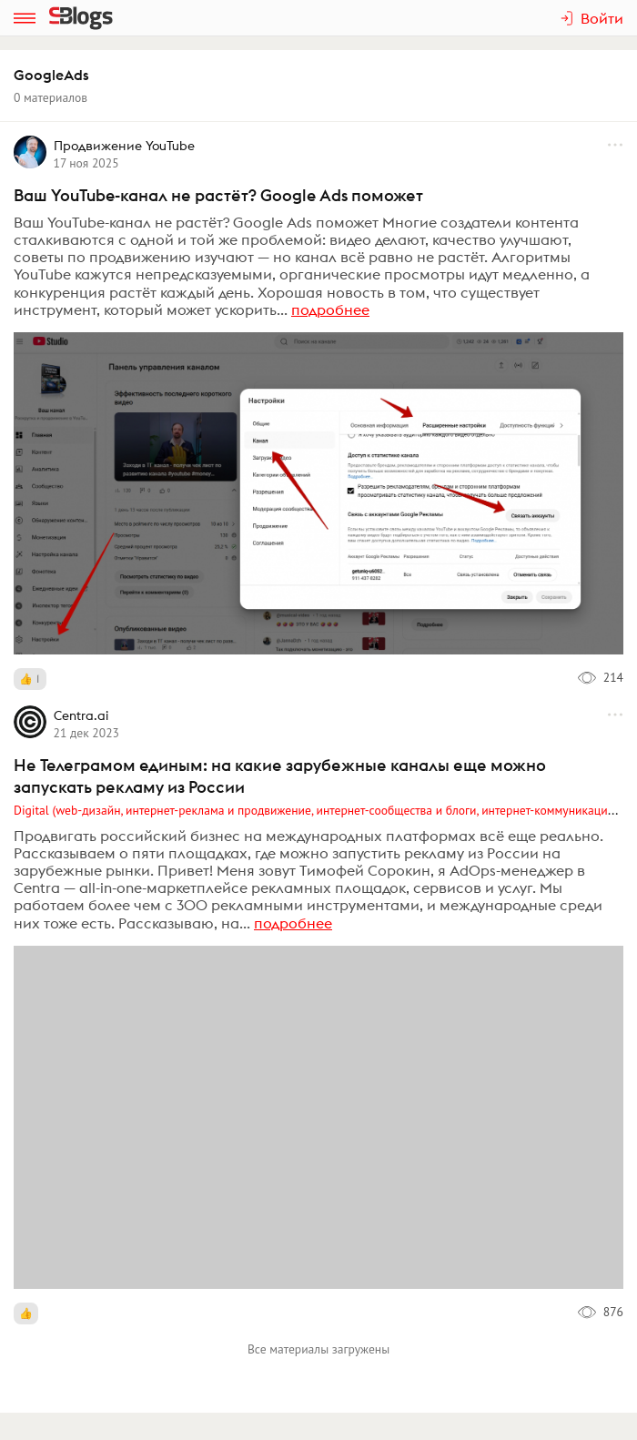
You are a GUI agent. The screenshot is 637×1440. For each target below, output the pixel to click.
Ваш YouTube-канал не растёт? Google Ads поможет (218, 195)
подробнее (330, 309)
